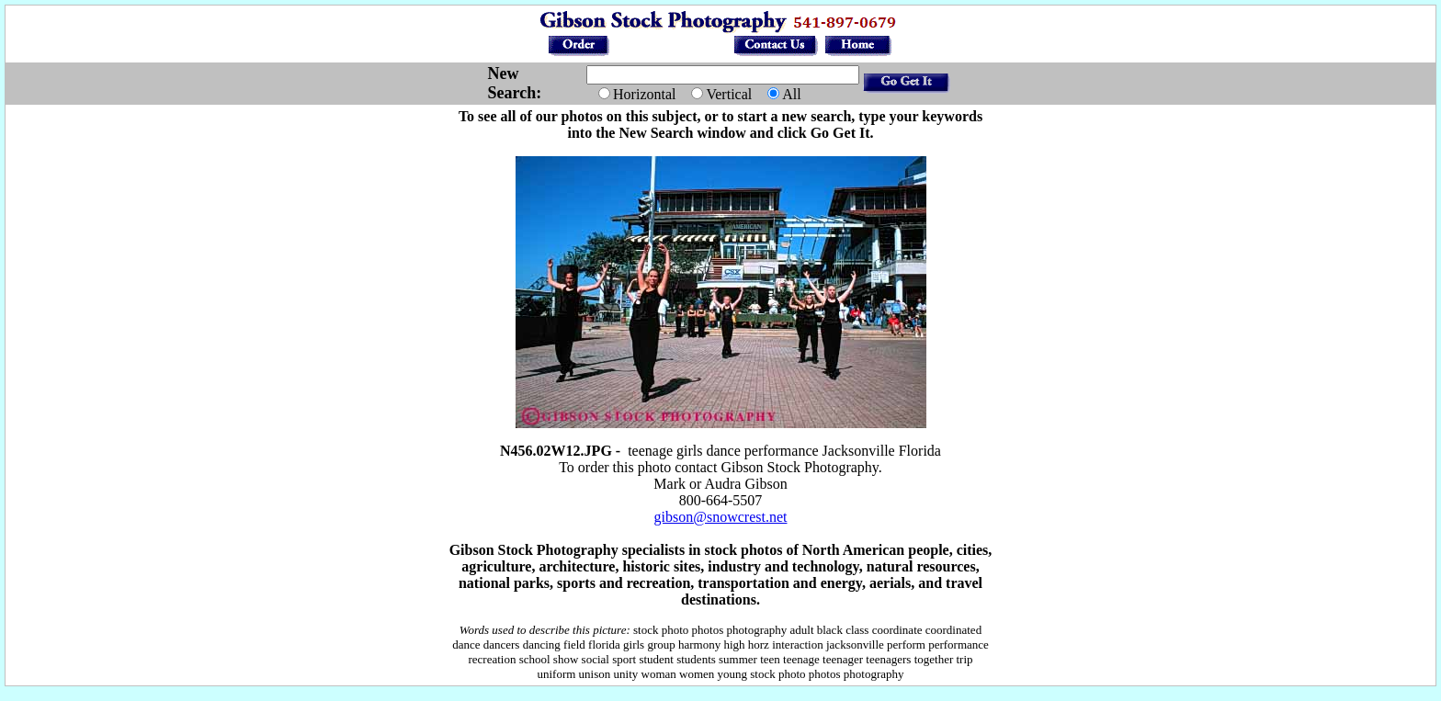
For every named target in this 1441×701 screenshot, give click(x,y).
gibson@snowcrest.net (721, 517)
